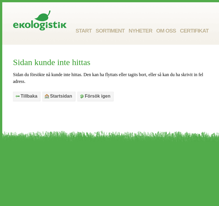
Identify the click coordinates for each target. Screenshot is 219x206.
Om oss (166, 31)
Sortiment (110, 31)
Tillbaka (26, 96)
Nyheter (140, 31)
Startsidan (58, 96)
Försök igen (95, 96)
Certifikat (194, 31)
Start (84, 31)
